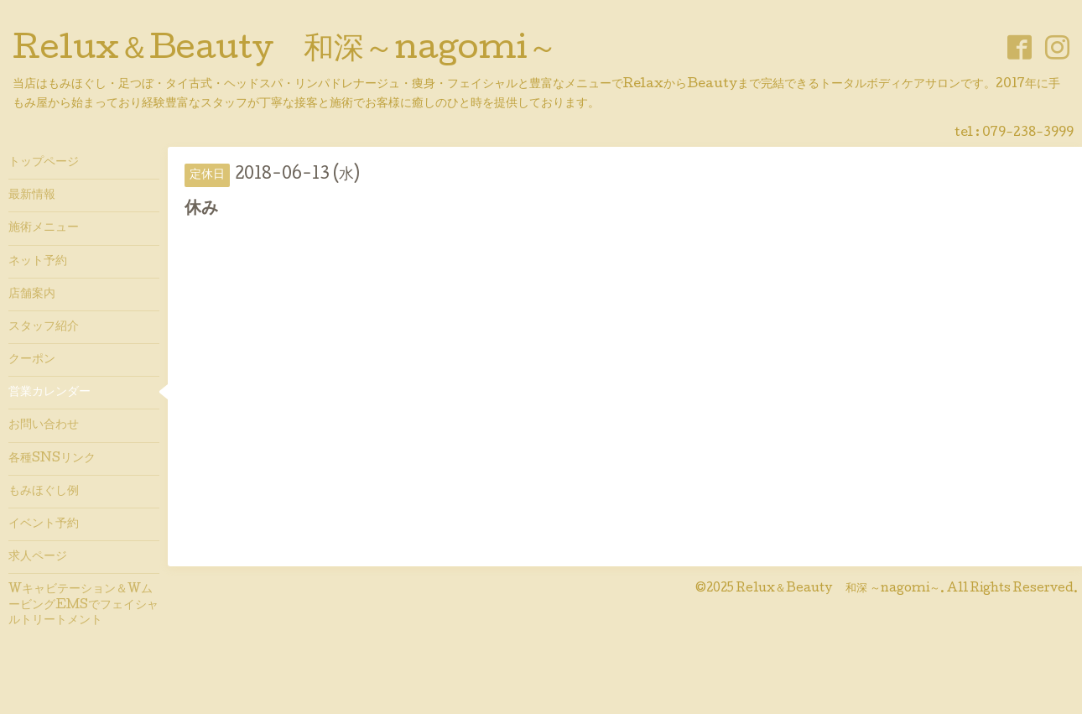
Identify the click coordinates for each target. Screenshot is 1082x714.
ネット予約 (37, 261)
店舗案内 (31, 294)
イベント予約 (43, 524)
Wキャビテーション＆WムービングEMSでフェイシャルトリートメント (83, 605)
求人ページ (37, 557)
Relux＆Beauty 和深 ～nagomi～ (838, 589)
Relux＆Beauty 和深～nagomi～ (285, 51)
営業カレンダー (49, 392)
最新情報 (31, 195)
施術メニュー (43, 228)
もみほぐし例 (43, 491)
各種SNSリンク (52, 459)
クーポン (31, 360)
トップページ (43, 162)
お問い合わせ (43, 425)
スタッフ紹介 (43, 327)
